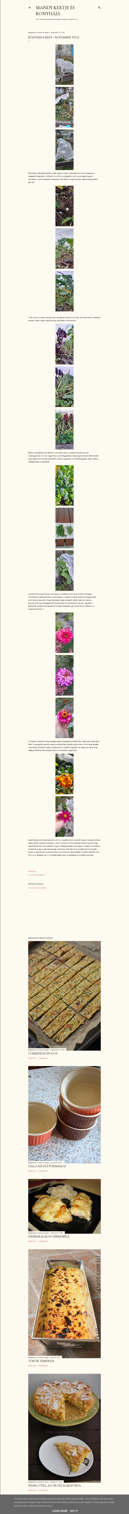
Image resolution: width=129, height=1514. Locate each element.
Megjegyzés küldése (37, 888)
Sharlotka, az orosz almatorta (54, 1485)
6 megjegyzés (43, 1366)
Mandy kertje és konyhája (55, 10)
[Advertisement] (64, 913)
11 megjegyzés (43, 1490)
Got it (74, 1510)
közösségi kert (40, 875)
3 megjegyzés (43, 1241)
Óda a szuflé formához (47, 1166)
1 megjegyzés (42, 1058)
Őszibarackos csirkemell (49, 1236)
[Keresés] (99, 7)
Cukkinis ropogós (42, 1053)
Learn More (60, 1510)
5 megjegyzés (43, 1171)
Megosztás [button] (32, 871)
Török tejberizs (41, 1361)
